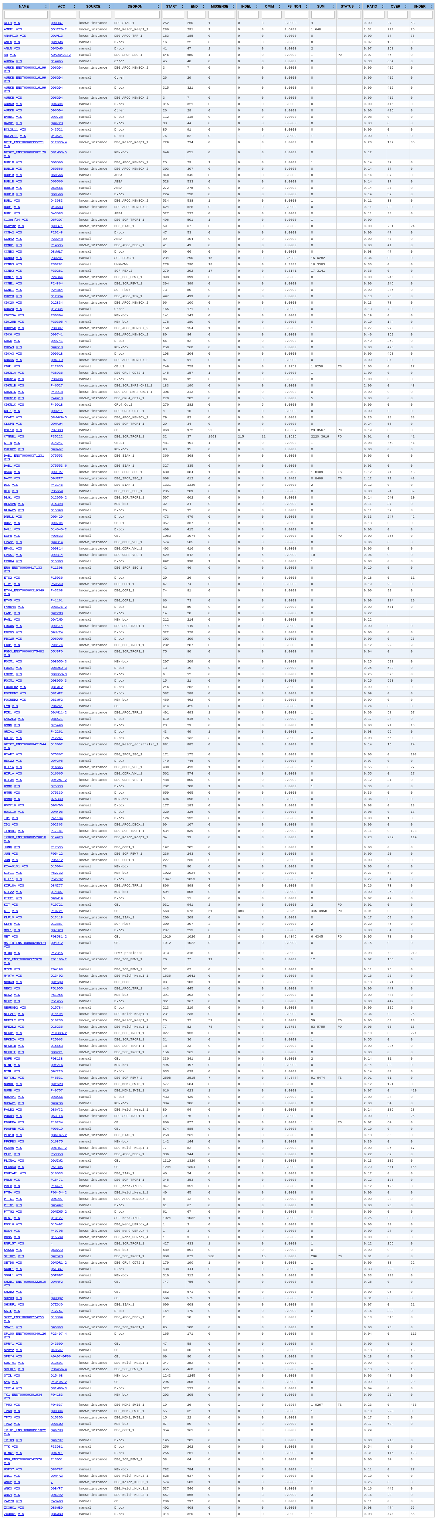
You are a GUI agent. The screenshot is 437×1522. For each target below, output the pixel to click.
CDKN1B (10, 385)
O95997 (57, 1199)
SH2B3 (9, 1298)
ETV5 (8, 600)
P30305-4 (59, 322)
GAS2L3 (10, 719)
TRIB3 (9, 1440)
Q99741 (57, 334)
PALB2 (9, 1110)
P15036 (57, 578)
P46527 (57, 385)
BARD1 (9, 117)
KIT (7, 905)
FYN (7, 706)
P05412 (57, 854)
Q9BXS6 (57, 1097)
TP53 (8, 1405)
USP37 (9, 1469)
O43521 (57, 129)
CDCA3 (9, 347)
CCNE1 (9, 277)
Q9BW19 (57, 898)
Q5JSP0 (57, 651)
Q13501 (57, 1363)
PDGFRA (10, 1122)
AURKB (9, 98)
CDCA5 (9, 360)
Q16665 (57, 767)
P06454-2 (59, 1192)
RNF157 (10, 1243)
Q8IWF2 (57, 687)
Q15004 (57, 866)
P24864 (57, 277)
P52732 (57, 873)
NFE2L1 (10, 1014)
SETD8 (9, 1263)
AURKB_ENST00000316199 (25, 68)
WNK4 (8, 1495)
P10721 (57, 905)
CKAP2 (9, 417)
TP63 (8, 1411)
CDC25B (10, 322)
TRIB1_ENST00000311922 (25, 1430)
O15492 (57, 1224)
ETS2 (8, 578)
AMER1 (9, 29)
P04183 (57, 1395)
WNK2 (8, 1482)
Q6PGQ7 (57, 220)
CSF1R (9, 430)
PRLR (8, 1180)
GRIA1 (9, 732)
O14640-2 (59, 529)
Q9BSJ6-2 (59, 607)
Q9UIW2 (57, 1161)
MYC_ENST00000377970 (23, 959)
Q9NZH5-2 (59, 1212)
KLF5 (8, 924)
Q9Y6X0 (57, 1256)
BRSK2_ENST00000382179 (25, 152)
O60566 (57, 162)
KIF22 (9, 892)
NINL (8, 1065)
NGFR (8, 1059)
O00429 (57, 517)
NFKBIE (10, 1052)
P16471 (57, 1180)
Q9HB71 (57, 226)
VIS (17, 23)
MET (7, 936)
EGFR (8, 536)
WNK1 (8, 1476)
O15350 (57, 1417)
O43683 (57, 201)
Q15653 (57, 1046)
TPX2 (8, 1424)
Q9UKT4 (57, 626)
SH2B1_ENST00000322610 (25, 1282)
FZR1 (8, 712)
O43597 (57, 1350)
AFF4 (8, 23)
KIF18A (10, 885)
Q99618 (57, 347)
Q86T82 (57, 1469)
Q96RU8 (57, 1430)
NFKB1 (9, 1033)
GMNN (8, 725)
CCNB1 (9, 245)
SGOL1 (9, 1269)
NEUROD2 (11, 1008)
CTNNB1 (10, 436)
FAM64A (10, 607)
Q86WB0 (57, 1508)
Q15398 (57, 504)
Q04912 (57, 943)
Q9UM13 (57, 36)
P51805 (57, 1167)
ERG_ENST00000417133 (23, 568)
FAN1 (8, 613)
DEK (7, 491)
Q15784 (57, 1008)
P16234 (57, 1122)
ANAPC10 (11, 36)
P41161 (57, 600)
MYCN (8, 969)
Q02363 (57, 824)
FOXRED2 (11, 687)
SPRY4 (9, 1356)
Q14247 (57, 443)
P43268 (57, 590)
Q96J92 (57, 1495)
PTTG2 (9, 1212)
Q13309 (57, 1317)
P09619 (57, 1129)
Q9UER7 (57, 472)
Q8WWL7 (57, 252)
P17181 (57, 831)
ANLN (8, 42)
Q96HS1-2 (59, 1148)
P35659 (57, 491)
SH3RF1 (10, 1304)
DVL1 (8, 529)
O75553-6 (59, 466)
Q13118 (57, 917)
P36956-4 (59, 1369)
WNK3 (8, 1488)
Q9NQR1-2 (59, 1263)
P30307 (57, 328)
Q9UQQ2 (57, 1298)
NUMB (8, 1090)
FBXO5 (9, 626)
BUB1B (9, 162)
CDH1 (8, 366)
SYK (7, 1382)
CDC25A (10, 315)
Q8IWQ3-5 (59, 152)
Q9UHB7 (57, 23)
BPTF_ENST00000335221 (24, 142)
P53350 (57, 1154)
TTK (7, 1447)
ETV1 (8, 584)
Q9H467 (57, 449)
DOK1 (8, 523)
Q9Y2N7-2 (59, 780)
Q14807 (57, 892)
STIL (8, 1375)
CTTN (8, 443)
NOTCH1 (10, 1078)
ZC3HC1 (10, 1508)
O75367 (57, 754)
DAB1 (8, 466)
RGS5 (8, 1237)
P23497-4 (59, 1334)
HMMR (8, 786)
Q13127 (57, 1218)
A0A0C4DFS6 (61, 1356)
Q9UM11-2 (59, 712)
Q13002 (57, 744)
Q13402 (57, 976)
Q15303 (57, 561)
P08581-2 (59, 936)
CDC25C (10, 328)
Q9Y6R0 (57, 1084)
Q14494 (57, 1014)
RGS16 (9, 1224)
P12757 (57, 1311)
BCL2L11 (11, 129)
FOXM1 (9, 661)
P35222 (57, 436)
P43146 (57, 485)
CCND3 (9, 258)
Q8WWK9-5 (59, 417)
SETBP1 (10, 1256)
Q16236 (57, 1020)
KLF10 (9, 917)
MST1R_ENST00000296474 (25, 943)
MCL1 (8, 930)
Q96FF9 (57, 360)
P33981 (57, 1447)
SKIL (8, 1311)
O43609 (57, 1344)
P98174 (57, 645)
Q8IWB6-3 (59, 1388)
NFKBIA (10, 1039)
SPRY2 (9, 1350)
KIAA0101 (12, 866)
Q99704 (57, 523)
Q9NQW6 (57, 42)
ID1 (7, 818)
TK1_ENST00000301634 (23, 1395)
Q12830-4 (59, 142)
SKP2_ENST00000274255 (24, 1317)
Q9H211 (57, 411)
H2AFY (9, 754)
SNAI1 (9, 1327)
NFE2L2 (10, 1020)
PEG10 (9, 1135)
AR (6, 55)
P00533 (57, 536)
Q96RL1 (57, 1453)
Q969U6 (57, 639)
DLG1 (8, 497)
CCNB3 (9, 252)
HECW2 (9, 761)
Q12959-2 (59, 497)
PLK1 (8, 1154)
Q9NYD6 (57, 805)
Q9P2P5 (57, 761)
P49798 (57, 1231)
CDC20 (9, 296)
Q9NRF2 (57, 1282)
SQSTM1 (10, 1363)
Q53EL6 (57, 1116)
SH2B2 (9, 1292)
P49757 (57, 1090)
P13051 (57, 1459)
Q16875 (57, 1141)
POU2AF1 (11, 1173)
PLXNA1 (10, 1161)
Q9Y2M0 (57, 613)
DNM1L (9, 517)
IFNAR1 (10, 831)
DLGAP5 (10, 504)
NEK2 (8, 988)
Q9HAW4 (57, 424)
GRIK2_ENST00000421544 (25, 744)
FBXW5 (9, 639)
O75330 (57, 786)
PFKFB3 (10, 1141)
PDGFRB (10, 1129)
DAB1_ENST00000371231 (24, 456)
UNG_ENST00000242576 (23, 1459)
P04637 (57, 1405)
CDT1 (8, 411)
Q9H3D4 (57, 1411)
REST (8, 1218)
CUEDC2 (10, 449)
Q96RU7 (57, 1440)
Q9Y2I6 (57, 1065)
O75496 (57, 725)
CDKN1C (10, 392)
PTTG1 (9, 1199)
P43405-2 (59, 1382)
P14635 (57, 245)
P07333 (57, 430)
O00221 (57, 1052)
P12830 (57, 366)
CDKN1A (10, 373)
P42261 (57, 732)
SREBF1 (10, 1369)
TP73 (8, 1417)
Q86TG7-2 (59, 1135)
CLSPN (9, 424)
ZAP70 (9, 1501)
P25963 (57, 1039)
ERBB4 (9, 561)
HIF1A (9, 767)
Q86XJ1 (57, 719)
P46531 (57, 1078)
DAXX (8, 472)
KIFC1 (9, 898)
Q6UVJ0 (57, 1250)
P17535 (57, 847)
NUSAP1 (10, 1097)
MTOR (8, 953)
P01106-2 (59, 959)
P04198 (57, 969)
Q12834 (57, 296)
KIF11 (9, 873)
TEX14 (9, 1388)
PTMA (8, 1192)
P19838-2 (59, 1033)
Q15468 (57, 1375)
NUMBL (9, 1084)
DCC (7, 485)
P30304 (57, 315)
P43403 (57, 1501)
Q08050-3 (59, 661)
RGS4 (8, 1231)
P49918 (57, 392)
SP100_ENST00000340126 (25, 1334)
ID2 (7, 824)
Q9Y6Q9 (57, 982)
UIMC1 (9, 1453)
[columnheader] (26, 6)
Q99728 (57, 117)
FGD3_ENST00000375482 (24, 651)
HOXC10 (10, 805)
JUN (7, 854)
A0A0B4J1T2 (61, 55)
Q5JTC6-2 (59, 29)
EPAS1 (9, 542)
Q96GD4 (57, 68)
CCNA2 (9, 232)
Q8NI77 (57, 885)
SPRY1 (9, 1344)
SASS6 (9, 1250)
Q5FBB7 (57, 1269)
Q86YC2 (57, 1110)
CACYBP (10, 226)
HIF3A (9, 780)
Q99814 (57, 542)
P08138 (57, 1059)
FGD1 (8, 645)
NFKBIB (10, 1046)
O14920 (57, 837)
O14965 (57, 61)
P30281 (57, 258)
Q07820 (57, 930)
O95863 (57, 1327)
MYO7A (9, 976)
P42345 (57, 953)
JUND (8, 847)
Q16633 (57, 1173)
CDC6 (8, 334)
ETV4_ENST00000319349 (24, 590)
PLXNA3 (10, 1167)
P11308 (57, 568)
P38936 (57, 373)
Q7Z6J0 (57, 1304)
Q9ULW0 (57, 1424)
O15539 (57, 1237)
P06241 (57, 706)
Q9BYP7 (57, 1488)
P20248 (57, 232)
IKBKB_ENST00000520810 (25, 837)
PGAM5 (9, 1148)
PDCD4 (9, 1116)
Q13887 (57, 924)
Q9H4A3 (57, 1476)
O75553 (57, 456)
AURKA (9, 61)
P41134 (57, 818)
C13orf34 (12, 220)
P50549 (57, 584)
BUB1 (8, 201)
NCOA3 (9, 982)
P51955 (57, 988)
